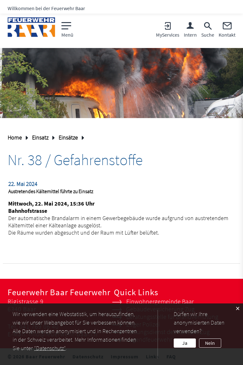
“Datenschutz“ (49, 348)
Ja (184, 343)
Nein (210, 343)
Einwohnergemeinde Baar (160, 301)
